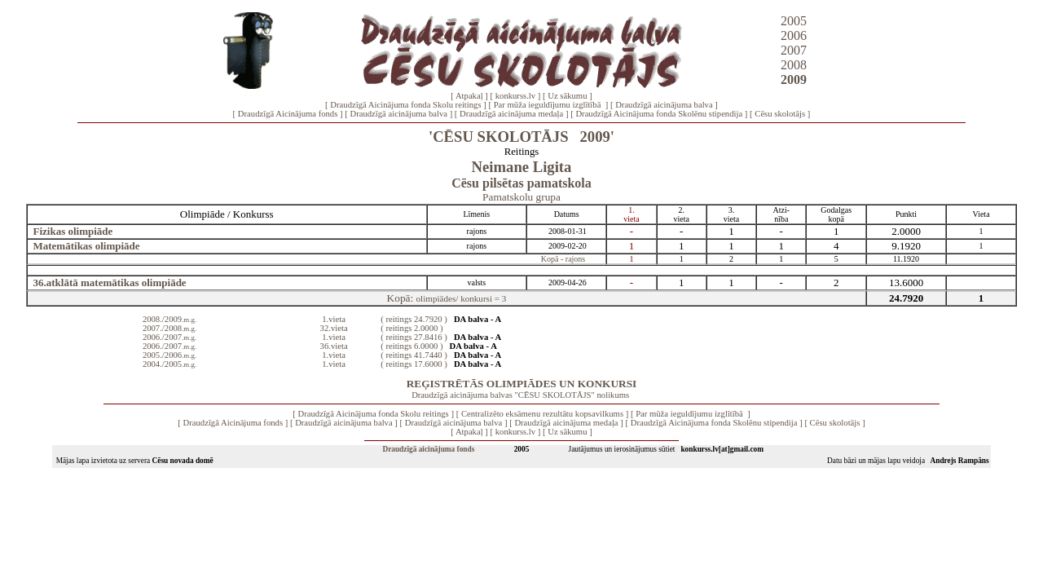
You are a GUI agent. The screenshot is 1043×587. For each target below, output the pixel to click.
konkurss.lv (515, 95)
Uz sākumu (567, 95)
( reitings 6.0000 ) (411, 346)
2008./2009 (169, 319)
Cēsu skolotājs (780, 113)
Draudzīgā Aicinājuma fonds (288, 113)
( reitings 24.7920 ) (414, 319)
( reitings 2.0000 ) (411, 328)
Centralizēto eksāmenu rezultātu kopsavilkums (542, 413)
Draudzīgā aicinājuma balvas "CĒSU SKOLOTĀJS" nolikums (520, 395)
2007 (794, 50)
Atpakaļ (469, 95)
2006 (794, 35)
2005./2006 (169, 355)
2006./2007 (169, 337)
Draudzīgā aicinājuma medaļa (511, 113)
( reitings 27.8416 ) (414, 337)
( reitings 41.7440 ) (414, 355)
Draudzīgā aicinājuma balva (664, 104)
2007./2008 (169, 328)
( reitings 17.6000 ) (414, 364)
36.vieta (334, 346)
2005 (794, 21)
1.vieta (333, 319)
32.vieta (334, 328)
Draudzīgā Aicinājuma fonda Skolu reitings (405, 104)
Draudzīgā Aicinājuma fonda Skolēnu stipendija (658, 113)
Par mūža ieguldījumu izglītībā (548, 104)
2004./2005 (169, 364)
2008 (794, 65)
